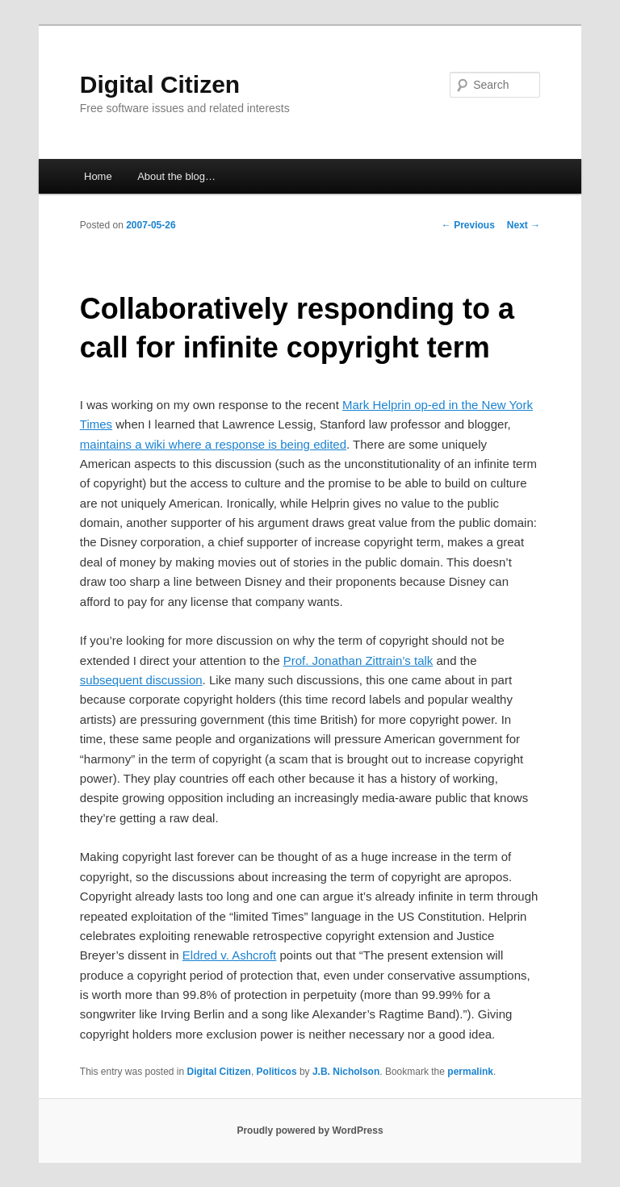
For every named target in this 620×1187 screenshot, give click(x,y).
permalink (470, 1071)
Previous (468, 225)
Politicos (277, 1071)
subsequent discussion (141, 680)
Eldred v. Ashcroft (229, 955)
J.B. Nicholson (345, 1071)
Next (523, 225)
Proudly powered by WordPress (310, 1130)
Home (98, 176)
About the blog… (176, 176)
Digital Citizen (160, 84)
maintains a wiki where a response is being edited (213, 444)
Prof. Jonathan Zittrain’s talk (358, 660)
